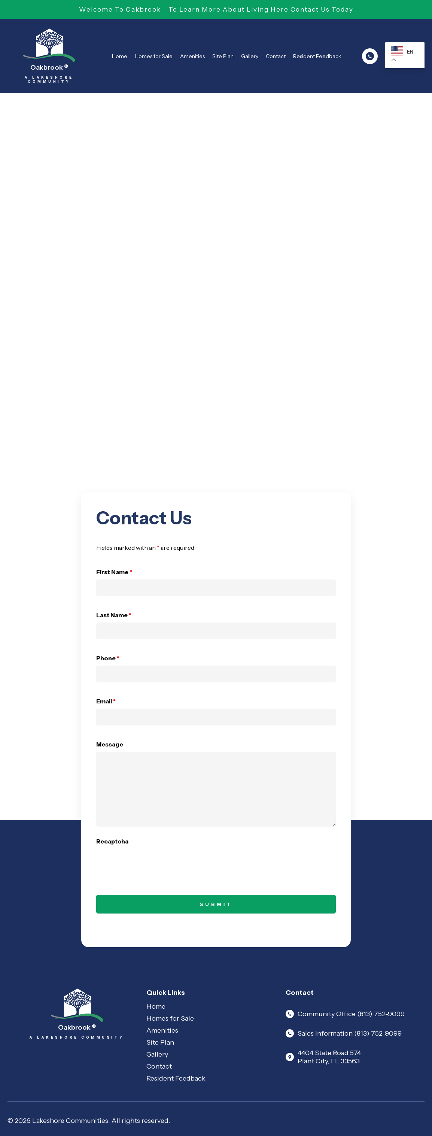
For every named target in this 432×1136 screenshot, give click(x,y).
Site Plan (223, 56)
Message (109, 744)
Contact (276, 56)
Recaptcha (112, 841)
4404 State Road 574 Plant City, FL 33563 (323, 1057)
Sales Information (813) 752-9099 (344, 1033)
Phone (107, 658)
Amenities (192, 56)
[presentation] (153, 863)
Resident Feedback (317, 56)
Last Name (113, 615)
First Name (114, 572)
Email (106, 701)
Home (119, 56)
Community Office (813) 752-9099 (345, 1014)
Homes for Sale (154, 56)
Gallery (249, 56)
